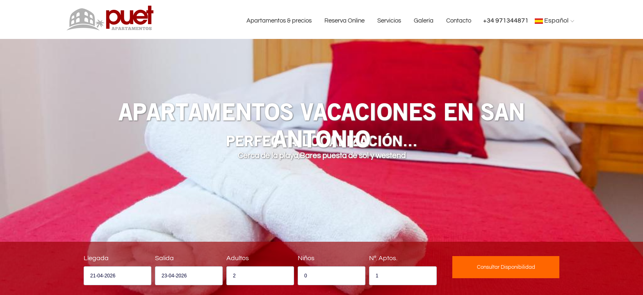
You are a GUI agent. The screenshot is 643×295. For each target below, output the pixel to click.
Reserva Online (344, 21)
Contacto (458, 21)
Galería (423, 21)
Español (555, 20)
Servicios (389, 21)
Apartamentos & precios (279, 21)
